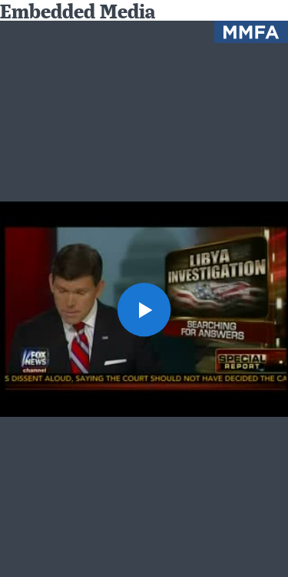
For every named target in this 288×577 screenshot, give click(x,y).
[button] (144, 309)
